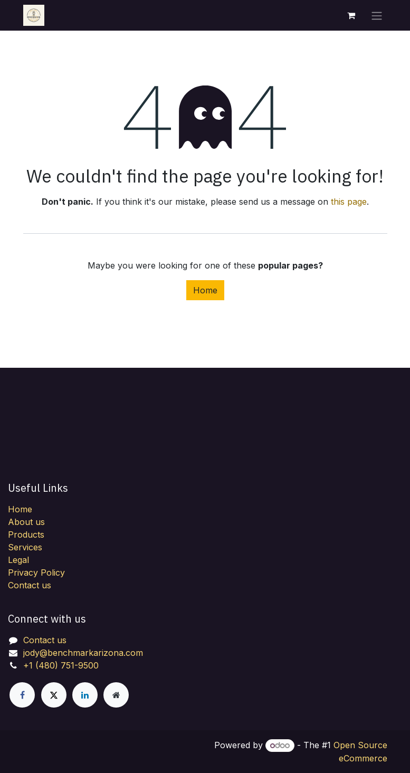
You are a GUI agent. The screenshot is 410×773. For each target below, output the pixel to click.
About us (26, 522)
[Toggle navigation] (376, 15)
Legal (18, 560)
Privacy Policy (36, 572)
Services (25, 547)
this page (349, 201)
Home (205, 290)
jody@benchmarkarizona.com (83, 652)
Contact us (29, 585)
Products (26, 534)
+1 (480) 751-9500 (61, 665)
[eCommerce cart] (351, 15)
